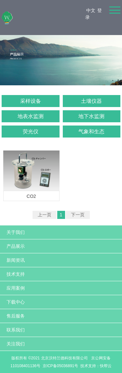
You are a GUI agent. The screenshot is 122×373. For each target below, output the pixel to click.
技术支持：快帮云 (96, 366)
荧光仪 (30, 131)
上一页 (44, 214)
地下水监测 (91, 116)
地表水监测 (31, 116)
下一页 (78, 214)
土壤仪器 (91, 101)
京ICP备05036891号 (60, 366)
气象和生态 (91, 131)
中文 (90, 10)
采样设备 (30, 101)
